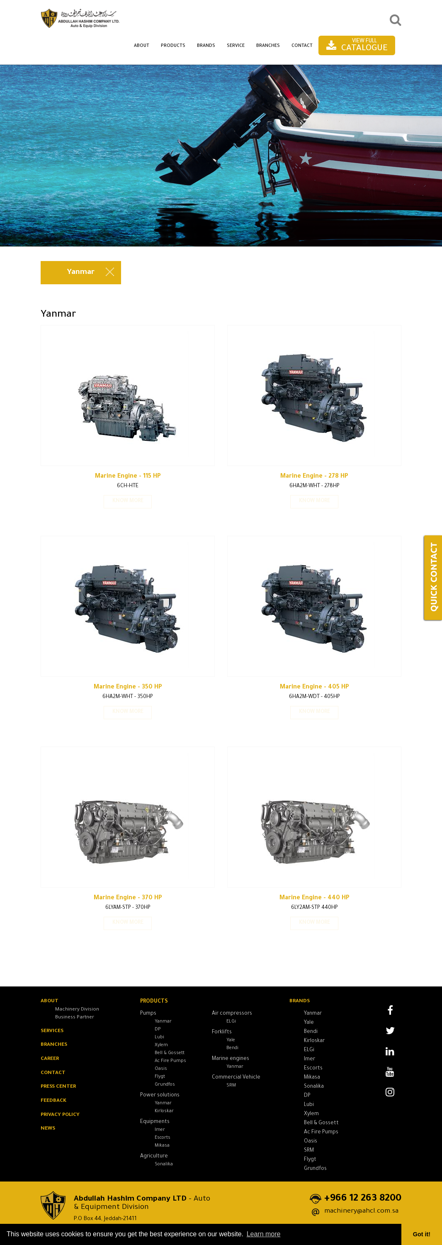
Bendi (232, 1049)
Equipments (155, 1124)
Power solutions (160, 1097)
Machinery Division (77, 1010)
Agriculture (154, 1158)
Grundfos (165, 1086)
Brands (206, 46)
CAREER (50, 1060)
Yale (230, 1042)
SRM (231, 1087)
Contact (302, 46)
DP (158, 1031)
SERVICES (53, 1032)
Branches (268, 46)
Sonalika (164, 1166)
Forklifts (222, 1034)
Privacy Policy (60, 1116)
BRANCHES (54, 1046)
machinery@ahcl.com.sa (359, 1211)
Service (236, 46)
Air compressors (232, 1015)
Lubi (159, 1039)
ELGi (231, 1023)
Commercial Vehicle (236, 1079)
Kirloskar (164, 1113)
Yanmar (163, 1023)
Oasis (161, 1070)
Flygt (160, 1078)
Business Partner (74, 1017)
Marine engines (230, 1061)
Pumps (148, 1015)
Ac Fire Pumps (170, 1062)
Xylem (161, 1047)
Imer (160, 1131)
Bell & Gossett (170, 1054)
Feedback (54, 1102)
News (48, 1130)
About (141, 46)
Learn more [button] (264, 1234)
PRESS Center (59, 1088)
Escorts (162, 1139)
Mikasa (162, 1147)
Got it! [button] (421, 1234)
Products (173, 46)
